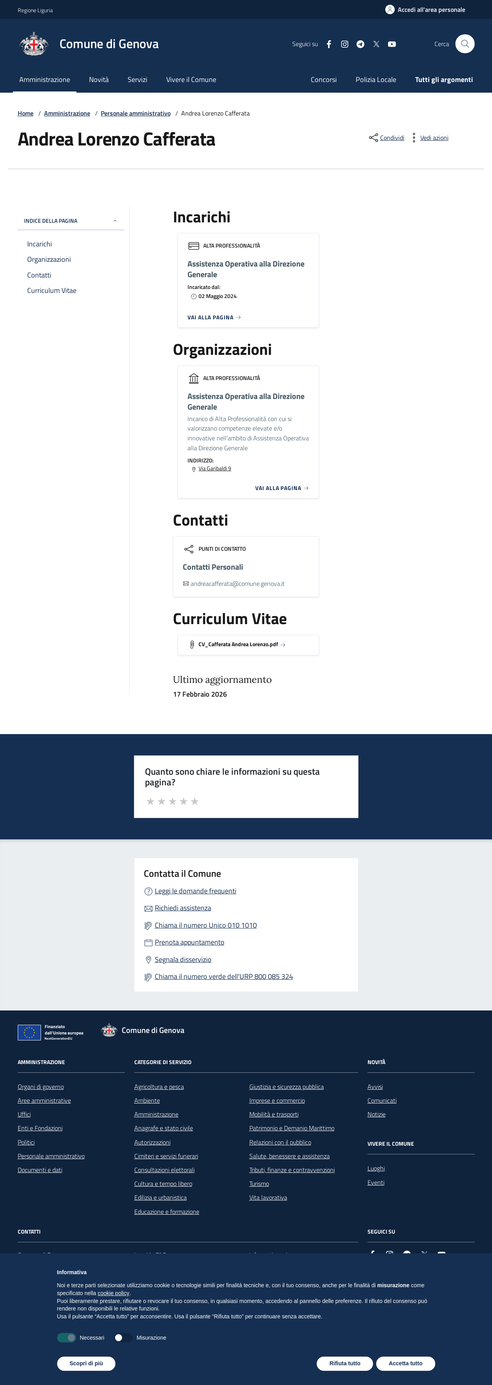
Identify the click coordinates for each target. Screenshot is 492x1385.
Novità (99, 79)
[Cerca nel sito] (464, 43)
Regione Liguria (35, 10)
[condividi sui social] (386, 137)
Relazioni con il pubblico (280, 1142)
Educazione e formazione (166, 1211)
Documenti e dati (40, 1169)
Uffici (24, 1114)
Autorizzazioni (152, 1142)
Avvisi (375, 1086)
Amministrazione (44, 79)
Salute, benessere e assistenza (289, 1156)
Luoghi (376, 1168)
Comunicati (382, 1100)
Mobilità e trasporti (274, 1114)
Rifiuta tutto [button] (344, 1363)
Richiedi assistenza (183, 907)
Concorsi (324, 79)
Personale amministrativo (136, 113)
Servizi (137, 79)
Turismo (259, 1183)
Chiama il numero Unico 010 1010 (206, 925)
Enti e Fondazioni (40, 1128)
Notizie (377, 1114)
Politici (26, 1142)
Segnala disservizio (183, 959)
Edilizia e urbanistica (160, 1197)
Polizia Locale (376, 79)
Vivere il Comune (191, 79)
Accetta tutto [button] (406, 1363)
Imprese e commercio (277, 1100)
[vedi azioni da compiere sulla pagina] (428, 137)
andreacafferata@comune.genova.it (238, 583)
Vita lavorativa (268, 1197)
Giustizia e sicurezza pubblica (286, 1086)
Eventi (376, 1182)
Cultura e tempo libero (163, 1183)
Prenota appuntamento (190, 942)
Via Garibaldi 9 (215, 468)
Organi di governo (41, 1086)
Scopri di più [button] (86, 1363)
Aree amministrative (44, 1100)
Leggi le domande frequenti (195, 890)
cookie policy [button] (113, 1293)
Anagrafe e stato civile (163, 1128)
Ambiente (147, 1100)
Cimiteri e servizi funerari (166, 1156)
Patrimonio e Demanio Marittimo (291, 1128)
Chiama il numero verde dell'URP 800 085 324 (224, 976)
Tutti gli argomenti (444, 79)
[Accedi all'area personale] (425, 9)
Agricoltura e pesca (159, 1086)
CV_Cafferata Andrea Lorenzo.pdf (238, 644)
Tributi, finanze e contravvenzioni (292, 1169)
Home (25, 113)
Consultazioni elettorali (164, 1169)
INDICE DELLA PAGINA (71, 220)
